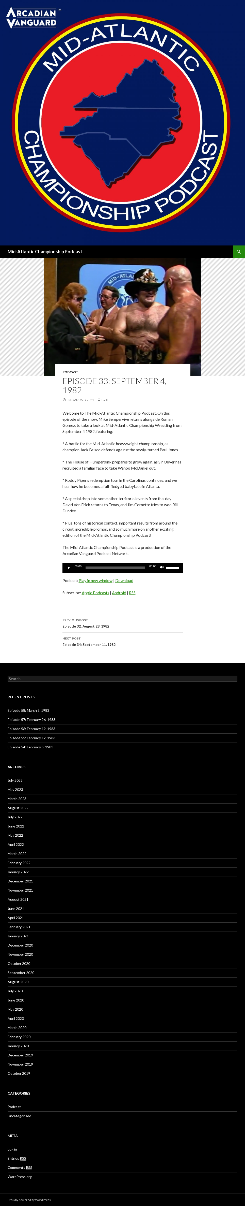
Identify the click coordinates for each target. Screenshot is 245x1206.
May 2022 (15, 835)
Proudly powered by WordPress (29, 1200)
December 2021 (20, 881)
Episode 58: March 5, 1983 (28, 710)
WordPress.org (20, 1176)
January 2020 (18, 1046)
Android (119, 592)
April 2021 (16, 918)
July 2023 (15, 780)
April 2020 (16, 1018)
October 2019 (19, 1073)
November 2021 (20, 890)
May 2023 (15, 789)
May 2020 (15, 1009)
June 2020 (16, 1000)
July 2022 (15, 817)
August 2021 (18, 899)
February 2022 (19, 863)
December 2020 (20, 945)
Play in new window (95, 580)
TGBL (104, 400)
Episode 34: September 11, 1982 (122, 641)
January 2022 (18, 872)
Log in (12, 1149)
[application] (122, 568)
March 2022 (17, 853)
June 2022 (16, 826)
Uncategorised (19, 1116)
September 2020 (21, 972)
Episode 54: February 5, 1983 (30, 747)
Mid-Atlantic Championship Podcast (45, 251)
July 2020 (15, 991)
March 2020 (17, 1027)
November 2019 (20, 1064)
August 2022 (18, 808)
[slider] (115, 567)
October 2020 (19, 963)
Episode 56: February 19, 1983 (31, 728)
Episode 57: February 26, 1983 (31, 719)
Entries (17, 1158)
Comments (20, 1167)
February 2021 (19, 927)
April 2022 (16, 844)
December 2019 (20, 1055)
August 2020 (18, 982)
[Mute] (162, 567)
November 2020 (20, 954)
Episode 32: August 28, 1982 (122, 622)
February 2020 (19, 1037)
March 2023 (17, 798)
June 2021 (16, 908)
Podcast (70, 372)
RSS (132, 592)
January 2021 (18, 936)
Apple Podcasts (95, 592)
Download (124, 580)
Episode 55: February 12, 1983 (31, 738)
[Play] (69, 567)
